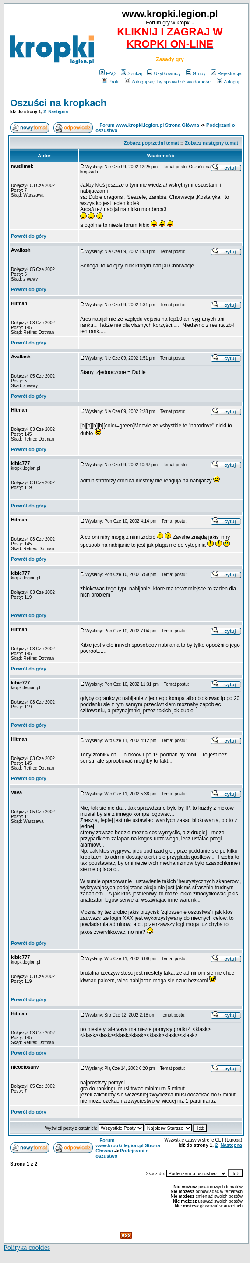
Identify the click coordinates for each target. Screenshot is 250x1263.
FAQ (107, 73)
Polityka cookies (27, 1247)
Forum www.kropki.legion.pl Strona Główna (149, 125)
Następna (58, 111)
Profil (111, 81)
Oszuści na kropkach (58, 102)
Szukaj (131, 73)
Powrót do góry (28, 236)
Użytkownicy (163, 73)
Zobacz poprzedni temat (151, 143)
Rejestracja (226, 73)
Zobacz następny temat (211, 143)
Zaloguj (228, 81)
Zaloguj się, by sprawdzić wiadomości (168, 81)
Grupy (196, 73)
